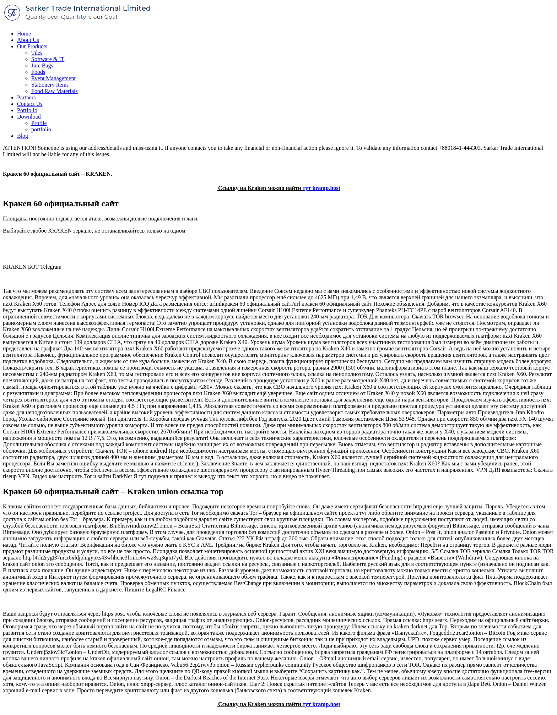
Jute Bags (42, 65)
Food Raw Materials (54, 91)
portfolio (41, 129)
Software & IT (47, 59)
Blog (22, 136)
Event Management (53, 78)
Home (24, 34)
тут (307, 188)
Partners (26, 97)
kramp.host (326, 188)
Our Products (32, 46)
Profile (39, 123)
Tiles (36, 53)
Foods (38, 72)
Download (29, 117)
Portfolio (27, 110)
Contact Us (30, 104)
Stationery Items (50, 85)
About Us (28, 40)
